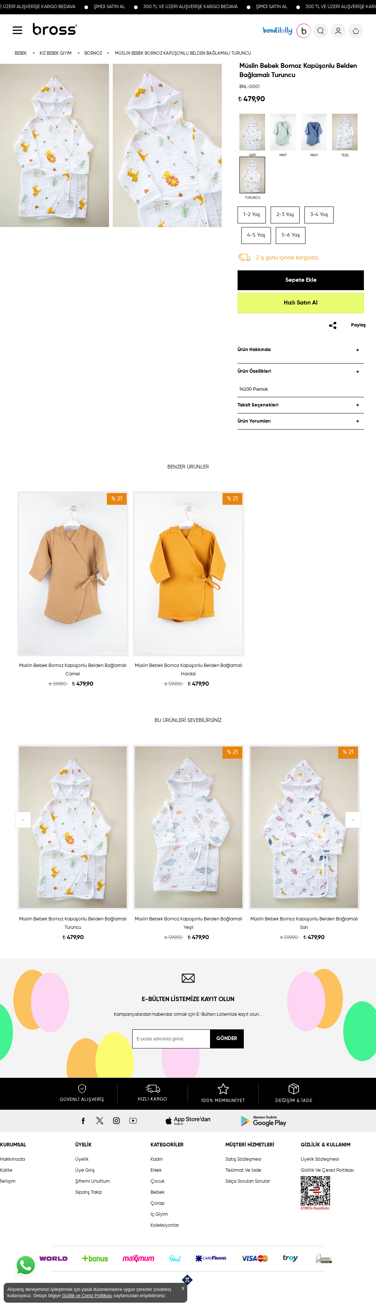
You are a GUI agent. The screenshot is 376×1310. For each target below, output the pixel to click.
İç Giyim (159, 1214)
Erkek (156, 1170)
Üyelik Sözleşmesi (320, 1159)
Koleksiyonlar (165, 1225)
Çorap (157, 1203)
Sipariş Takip (88, 1192)
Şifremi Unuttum (92, 1181)
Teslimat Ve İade (243, 1170)
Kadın (157, 1159)
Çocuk (157, 1181)
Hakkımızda (12, 1159)
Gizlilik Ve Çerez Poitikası (327, 1170)
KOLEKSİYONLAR (277, 30)
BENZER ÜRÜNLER (188, 467)
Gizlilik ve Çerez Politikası (87, 1295)
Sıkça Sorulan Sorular (247, 1181)
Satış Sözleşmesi (243, 1159)
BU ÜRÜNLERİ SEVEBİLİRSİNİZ (188, 720)
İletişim (7, 1181)
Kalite (6, 1170)
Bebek (157, 1192)
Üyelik (81, 1159)
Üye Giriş (85, 1170)
